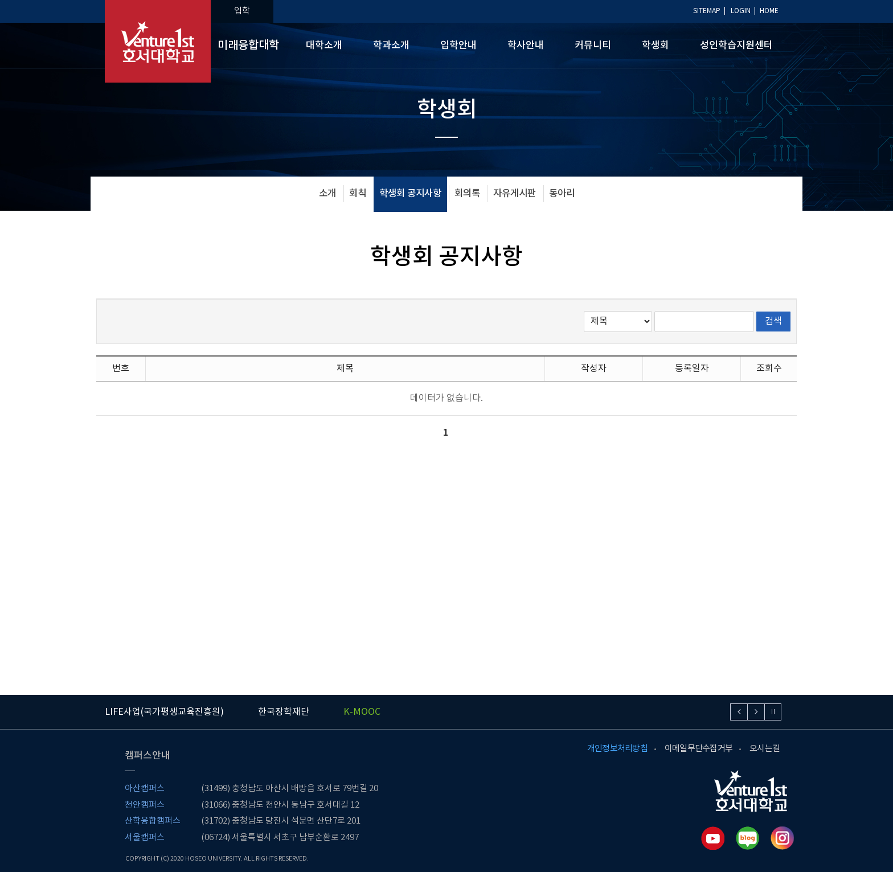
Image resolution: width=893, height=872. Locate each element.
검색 (773, 321)
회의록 (467, 193)
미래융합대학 (248, 45)
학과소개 (391, 45)
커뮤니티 (593, 45)
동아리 (562, 193)
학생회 (655, 45)
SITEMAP (706, 11)
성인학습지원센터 (736, 45)
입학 (242, 11)
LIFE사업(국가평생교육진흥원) (164, 712)
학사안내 (525, 45)
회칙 (357, 193)
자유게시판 (514, 193)
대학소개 (324, 45)
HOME (769, 11)
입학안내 (458, 45)
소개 (327, 193)
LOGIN (741, 11)
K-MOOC (361, 712)
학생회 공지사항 (410, 193)
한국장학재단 (283, 712)
